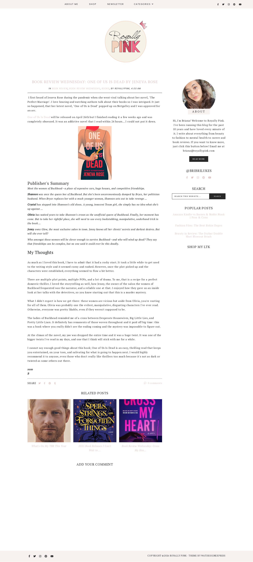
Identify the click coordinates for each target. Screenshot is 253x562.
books (106, 88)
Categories (142, 4)
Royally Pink (178, 555)
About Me (71, 4)
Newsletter (115, 4)
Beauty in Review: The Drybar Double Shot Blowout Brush (199, 235)
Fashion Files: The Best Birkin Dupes (198, 225)
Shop (92, 4)
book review (60, 88)
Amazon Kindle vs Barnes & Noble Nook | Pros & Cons (199, 216)
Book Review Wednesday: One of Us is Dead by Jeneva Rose (95, 81)
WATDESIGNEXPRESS (213, 555)
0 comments (153, 383)
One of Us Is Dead (39, 117)
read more (199, 159)
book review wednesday (84, 88)
